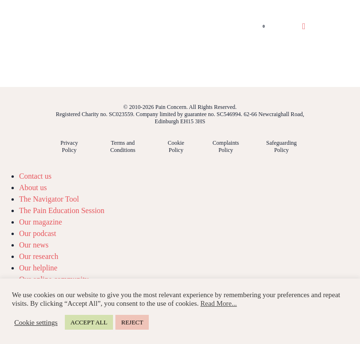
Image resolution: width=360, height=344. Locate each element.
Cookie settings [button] (36, 322)
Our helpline (38, 268)
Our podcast (37, 233)
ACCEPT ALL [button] (89, 322)
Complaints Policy (226, 146)
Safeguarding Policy (281, 146)
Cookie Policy (176, 146)
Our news (34, 245)
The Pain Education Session (61, 210)
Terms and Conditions (122, 146)
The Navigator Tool (49, 199)
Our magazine (40, 222)
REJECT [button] (132, 322)
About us (33, 187)
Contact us (35, 176)
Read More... (218, 303)
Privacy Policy (69, 146)
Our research (38, 256)
